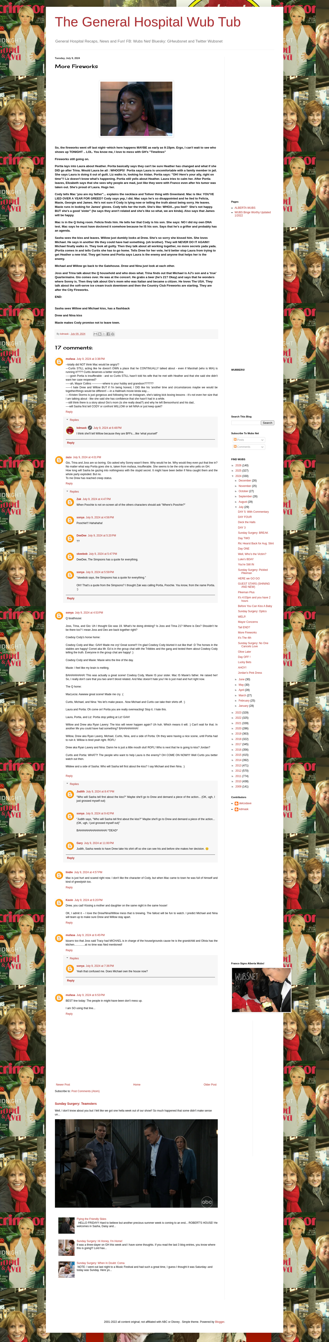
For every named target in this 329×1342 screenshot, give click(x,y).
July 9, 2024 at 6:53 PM (91, 995)
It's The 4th (244, 637)
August (243, 501)
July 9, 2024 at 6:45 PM (91, 935)
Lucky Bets (244, 662)
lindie (69, 872)
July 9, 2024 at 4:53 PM (89, 612)
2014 (238, 760)
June (242, 679)
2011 (238, 776)
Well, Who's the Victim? (252, 554)
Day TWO (244, 538)
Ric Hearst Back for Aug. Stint (256, 543)
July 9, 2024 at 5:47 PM (103, 553)
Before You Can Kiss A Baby (255, 606)
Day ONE (243, 548)
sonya (81, 517)
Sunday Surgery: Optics (252, 611)
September (246, 496)
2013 (238, 765)
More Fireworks (247, 632)
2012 (238, 770)
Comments (242, 446)
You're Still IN (246, 564)
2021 (238, 723)
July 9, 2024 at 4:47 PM (97, 499)
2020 (238, 728)
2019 (238, 733)
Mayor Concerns (248, 622)
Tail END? (244, 627)
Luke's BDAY (245, 559)
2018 (238, 739)
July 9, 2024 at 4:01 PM (87, 457)
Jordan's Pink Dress (250, 672)
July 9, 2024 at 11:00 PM (99, 843)
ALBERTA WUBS (245, 207)
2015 (238, 754)
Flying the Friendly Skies (91, 1219)
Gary (80, 843)
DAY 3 (242, 527)
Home (136, 1084)
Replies (74, 420)
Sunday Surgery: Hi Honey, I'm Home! (99, 1241)
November (245, 486)
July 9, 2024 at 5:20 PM (102, 535)
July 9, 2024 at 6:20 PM (88, 900)
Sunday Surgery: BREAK (253, 532)
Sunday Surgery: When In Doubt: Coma (100, 1263)
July (241, 507)
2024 (238, 476)
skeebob (82, 553)
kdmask (82, 427)
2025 (238, 470)
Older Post (210, 1084)
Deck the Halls (246, 522)
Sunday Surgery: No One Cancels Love (253, 645)
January (244, 705)
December (245, 480)
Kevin (69, 900)
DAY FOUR (245, 517)
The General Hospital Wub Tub (148, 21)
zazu (69, 457)
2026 (238, 465)
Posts (239, 439)
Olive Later (244, 651)
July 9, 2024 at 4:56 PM (100, 517)
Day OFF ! (244, 657)
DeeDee (82, 535)
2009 (238, 786)
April (242, 690)
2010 (238, 781)
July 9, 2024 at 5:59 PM (100, 572)
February (244, 700)
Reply (69, 411)
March (243, 695)
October (244, 491)
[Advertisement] (249, 124)
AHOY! (242, 667)
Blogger (219, 1321)
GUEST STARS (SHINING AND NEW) (254, 585)
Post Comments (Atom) (85, 1091)
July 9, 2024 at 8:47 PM (100, 791)
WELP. (242, 616)
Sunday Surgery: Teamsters (76, 1103)
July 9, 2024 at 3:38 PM (91, 358)
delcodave (245, 803)
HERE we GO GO (249, 578)
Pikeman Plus (246, 592)
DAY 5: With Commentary (253, 511)
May (241, 684)
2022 (238, 717)
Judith (81, 791)
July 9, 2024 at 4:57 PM (88, 872)
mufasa (70, 358)
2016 (238, 749)
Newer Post (63, 1084)
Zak (79, 499)
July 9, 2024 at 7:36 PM (100, 965)
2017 (238, 744)
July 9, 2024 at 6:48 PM (107, 427)
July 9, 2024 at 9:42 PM (100, 813)
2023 (238, 712)
